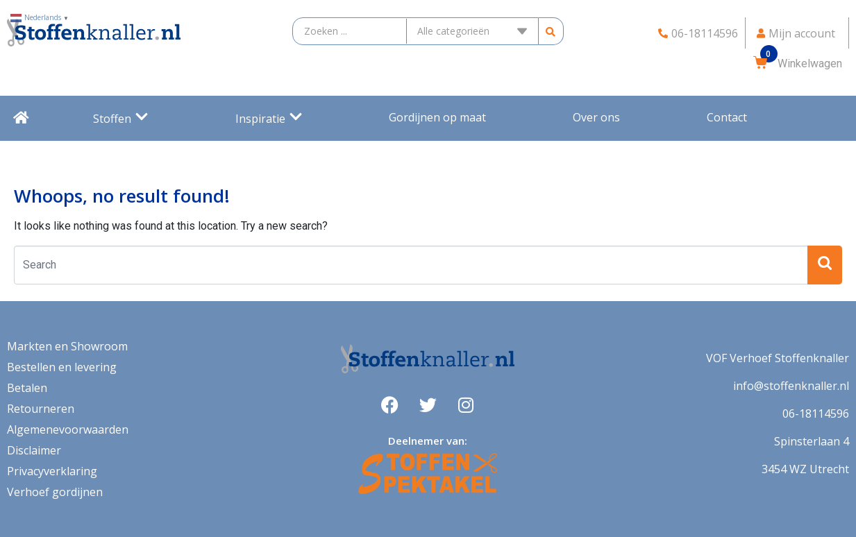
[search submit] (550, 31)
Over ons (596, 117)
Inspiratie (269, 118)
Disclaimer (34, 450)
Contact (727, 117)
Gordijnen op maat (437, 117)
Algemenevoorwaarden (67, 429)
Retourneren (40, 408)
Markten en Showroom (67, 346)
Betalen (27, 387)
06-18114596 (815, 413)
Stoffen (121, 118)
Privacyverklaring (52, 471)
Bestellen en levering (62, 367)
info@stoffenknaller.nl (791, 385)
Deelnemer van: (427, 441)
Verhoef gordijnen (55, 492)
